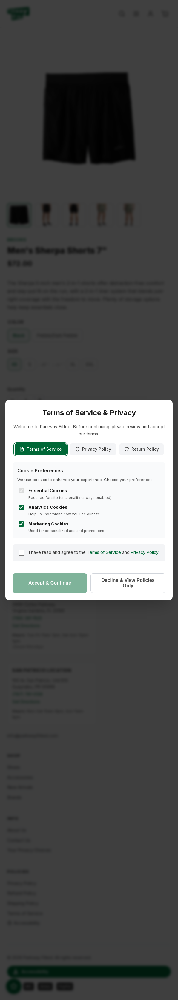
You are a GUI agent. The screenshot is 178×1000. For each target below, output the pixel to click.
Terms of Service (40, 449)
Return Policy (141, 449)
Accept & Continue (49, 582)
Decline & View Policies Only (127, 583)
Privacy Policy (93, 449)
